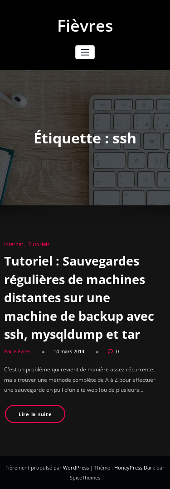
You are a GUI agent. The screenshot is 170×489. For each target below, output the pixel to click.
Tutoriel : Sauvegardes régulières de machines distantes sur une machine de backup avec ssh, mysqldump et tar (79, 297)
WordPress (76, 467)
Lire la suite (35, 414)
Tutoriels (39, 244)
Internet (13, 244)
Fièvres (85, 25)
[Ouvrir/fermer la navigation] (85, 52)
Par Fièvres (17, 351)
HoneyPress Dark (134, 467)
